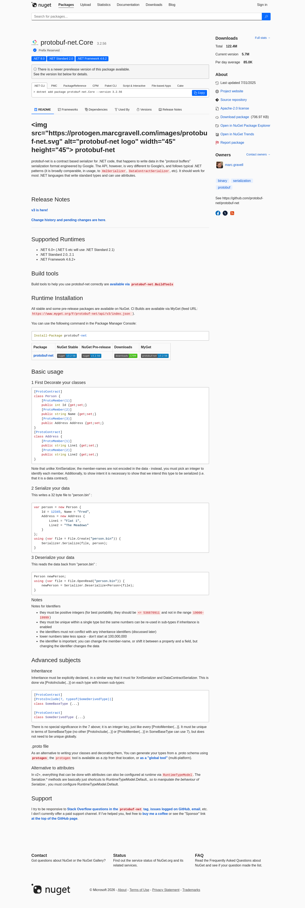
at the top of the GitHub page (54, 818)
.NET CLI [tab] (39, 85)
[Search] (266, 16)
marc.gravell (234, 165)
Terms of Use (139, 890)
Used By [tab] (122, 109)
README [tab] (43, 109)
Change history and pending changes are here (68, 220)
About (122, 890)
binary (222, 181)
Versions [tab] (144, 109)
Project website (231, 91)
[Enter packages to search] (146, 16)
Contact (39, 855)
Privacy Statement (166, 890)
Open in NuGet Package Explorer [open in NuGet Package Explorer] (245, 125)
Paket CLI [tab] (111, 85)
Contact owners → (258, 154)
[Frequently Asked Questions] (199, 855)
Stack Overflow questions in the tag (107, 809)
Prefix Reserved (49, 50)
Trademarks (191, 890)
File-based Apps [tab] (161, 85)
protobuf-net (43, 355)
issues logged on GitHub (170, 809)
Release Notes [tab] (170, 109)
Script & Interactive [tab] (134, 85)
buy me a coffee (155, 813)
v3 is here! (39, 210)
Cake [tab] (180, 85)
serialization (242, 181)
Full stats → (263, 37)
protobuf (224, 187)
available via (142, 284)
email (196, 809)
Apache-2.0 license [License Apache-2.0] (234, 108)
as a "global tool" (154, 758)
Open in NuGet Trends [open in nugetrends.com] (237, 134)
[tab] (66, 4)
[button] (199, 93)
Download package (234, 117)
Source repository (233, 100)
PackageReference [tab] (74, 85)
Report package (232, 142)
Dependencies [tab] (96, 109)
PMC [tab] (54, 85)
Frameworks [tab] (68, 109)
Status (119, 855)
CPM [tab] (95, 85)
